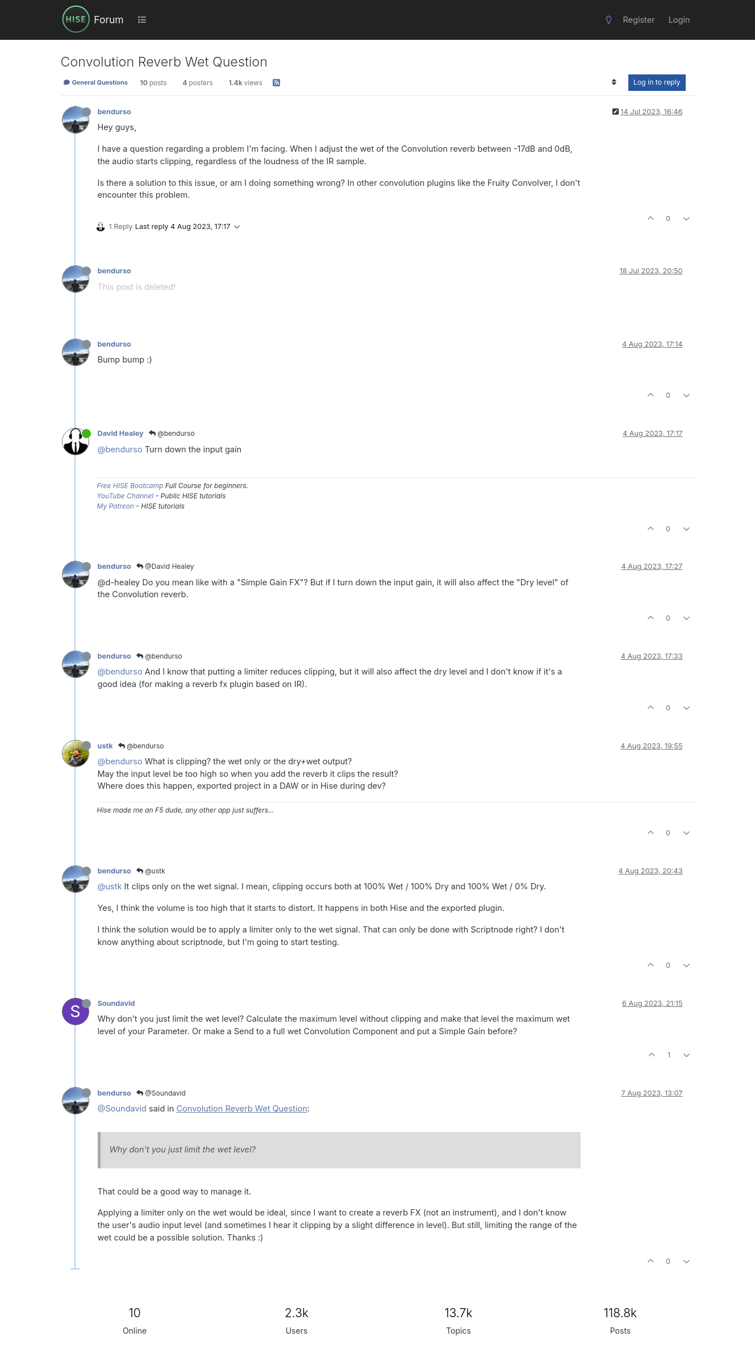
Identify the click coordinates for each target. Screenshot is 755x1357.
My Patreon (115, 506)
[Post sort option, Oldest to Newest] (614, 82)
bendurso (114, 111)
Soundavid (116, 1003)
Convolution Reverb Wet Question (242, 1108)
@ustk (150, 871)
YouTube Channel (125, 496)
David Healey (121, 433)
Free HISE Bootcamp (130, 485)
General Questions (95, 82)
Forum (108, 20)
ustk (105, 746)
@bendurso (172, 433)
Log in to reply (657, 82)
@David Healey (165, 566)
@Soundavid (161, 1093)
